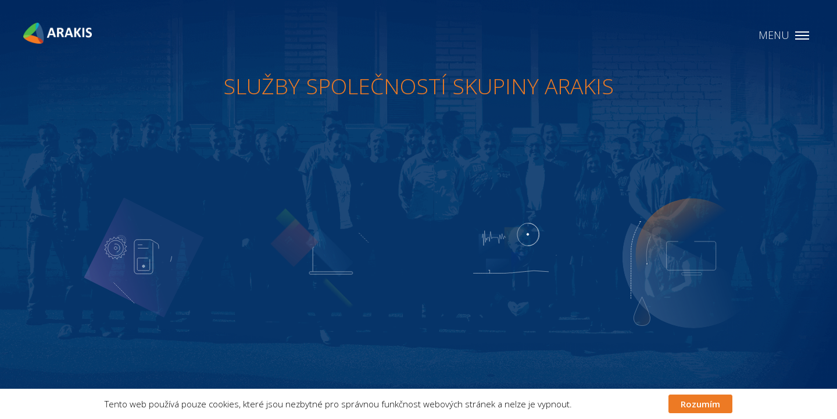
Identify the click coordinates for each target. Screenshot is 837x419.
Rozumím (700, 404)
